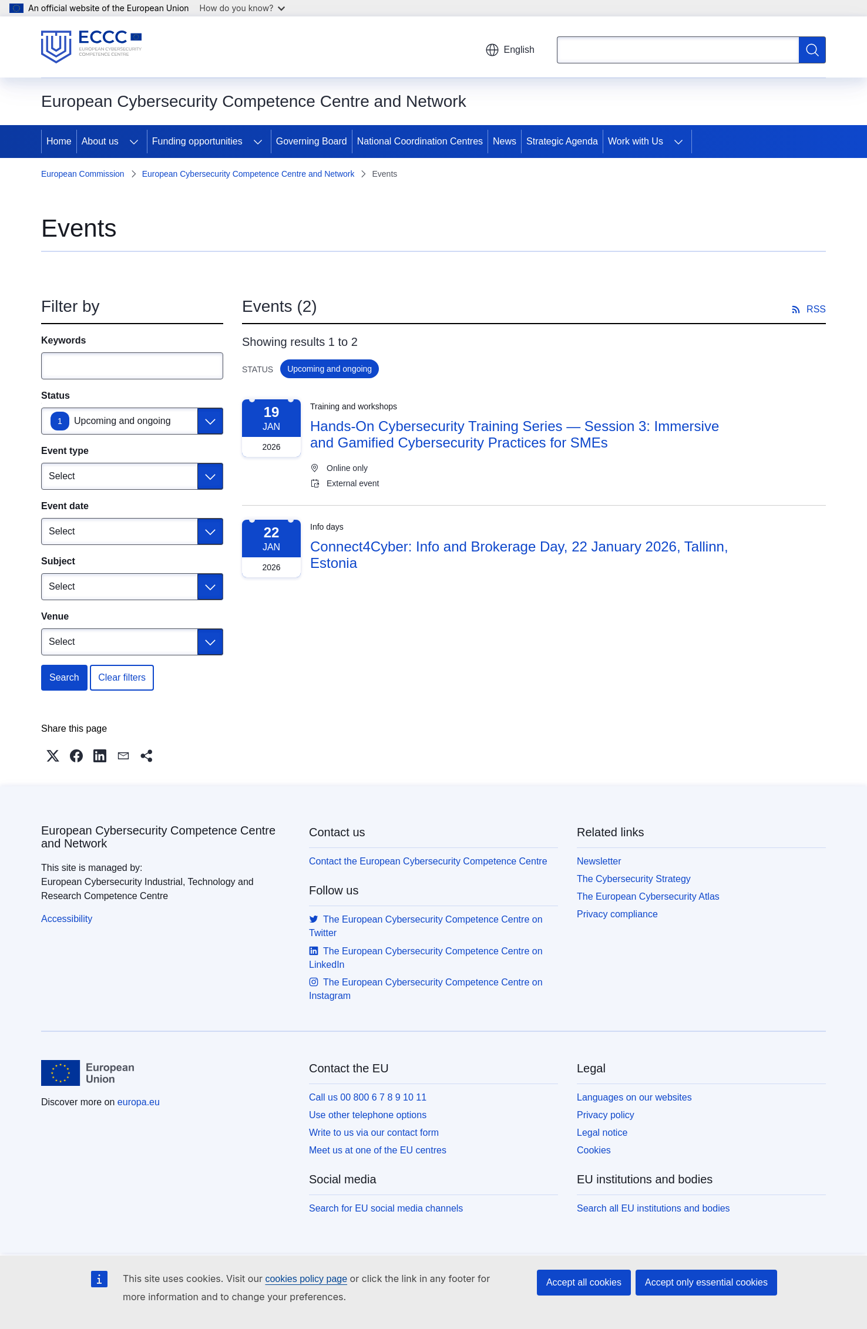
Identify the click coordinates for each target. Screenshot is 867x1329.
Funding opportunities (197, 141)
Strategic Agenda (562, 141)
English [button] (510, 50)
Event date (65, 506)
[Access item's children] (134, 141)
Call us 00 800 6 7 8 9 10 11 (367, 1097)
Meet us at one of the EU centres (377, 1150)
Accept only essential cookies (706, 1282)
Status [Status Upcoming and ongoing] (55, 396)
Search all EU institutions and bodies (653, 1208)
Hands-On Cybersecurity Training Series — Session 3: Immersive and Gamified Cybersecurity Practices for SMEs (514, 434)
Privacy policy (605, 1115)
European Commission (83, 174)
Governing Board (311, 141)
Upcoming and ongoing (122, 421)
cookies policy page (306, 1279)
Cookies (594, 1150)
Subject (58, 561)
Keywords (63, 340)
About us (100, 141)
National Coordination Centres (420, 141)
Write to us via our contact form (374, 1133)
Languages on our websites (634, 1097)
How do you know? (242, 8)
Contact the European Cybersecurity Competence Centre (428, 861)
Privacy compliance (617, 914)
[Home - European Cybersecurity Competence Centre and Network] (91, 47)
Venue (55, 616)
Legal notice (602, 1133)
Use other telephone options (367, 1115)
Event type (65, 451)
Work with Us (635, 141)
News (504, 141)
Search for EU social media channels (386, 1208)
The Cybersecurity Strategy (634, 879)
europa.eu (138, 1102)
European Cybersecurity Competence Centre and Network (248, 174)
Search (64, 677)
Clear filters (122, 677)
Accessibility (66, 919)
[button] (52, 755)
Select (62, 476)
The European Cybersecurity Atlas (648, 896)
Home (59, 141)
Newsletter (599, 861)
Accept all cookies (583, 1282)
